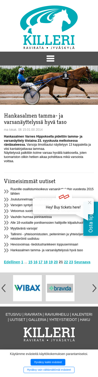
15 (30, 262)
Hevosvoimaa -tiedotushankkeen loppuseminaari (44, 244)
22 (66, 262)
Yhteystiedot (63, 320)
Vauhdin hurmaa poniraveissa (31, 217)
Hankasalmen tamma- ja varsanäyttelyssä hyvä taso (46, 250)
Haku (85, 320)
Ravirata (33, 314)
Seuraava (82, 262)
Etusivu (14, 314)
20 (56, 262)
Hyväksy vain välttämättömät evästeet (49, 369)
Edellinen (12, 262)
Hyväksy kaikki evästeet (48, 362)
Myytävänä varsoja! (23, 228)
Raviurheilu (57, 314)
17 (40, 262)
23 (71, 262)
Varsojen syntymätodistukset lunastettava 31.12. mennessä (51, 205)
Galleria (37, 320)
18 (46, 262)
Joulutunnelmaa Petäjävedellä (31, 199)
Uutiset (18, 320)
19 (51, 262)
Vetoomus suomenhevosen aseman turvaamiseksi (45, 211)
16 (35, 262)
